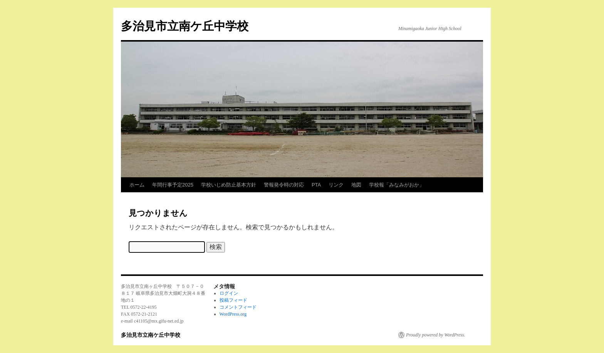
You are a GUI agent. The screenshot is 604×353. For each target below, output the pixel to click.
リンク (336, 185)
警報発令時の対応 (284, 185)
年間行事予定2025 (172, 185)
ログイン (229, 293)
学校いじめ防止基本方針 (228, 185)
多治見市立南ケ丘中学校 (184, 26)
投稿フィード (233, 300)
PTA (316, 185)
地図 (356, 185)
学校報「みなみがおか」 (396, 185)
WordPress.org (233, 314)
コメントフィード (238, 307)
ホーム (136, 185)
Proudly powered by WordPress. (435, 335)
